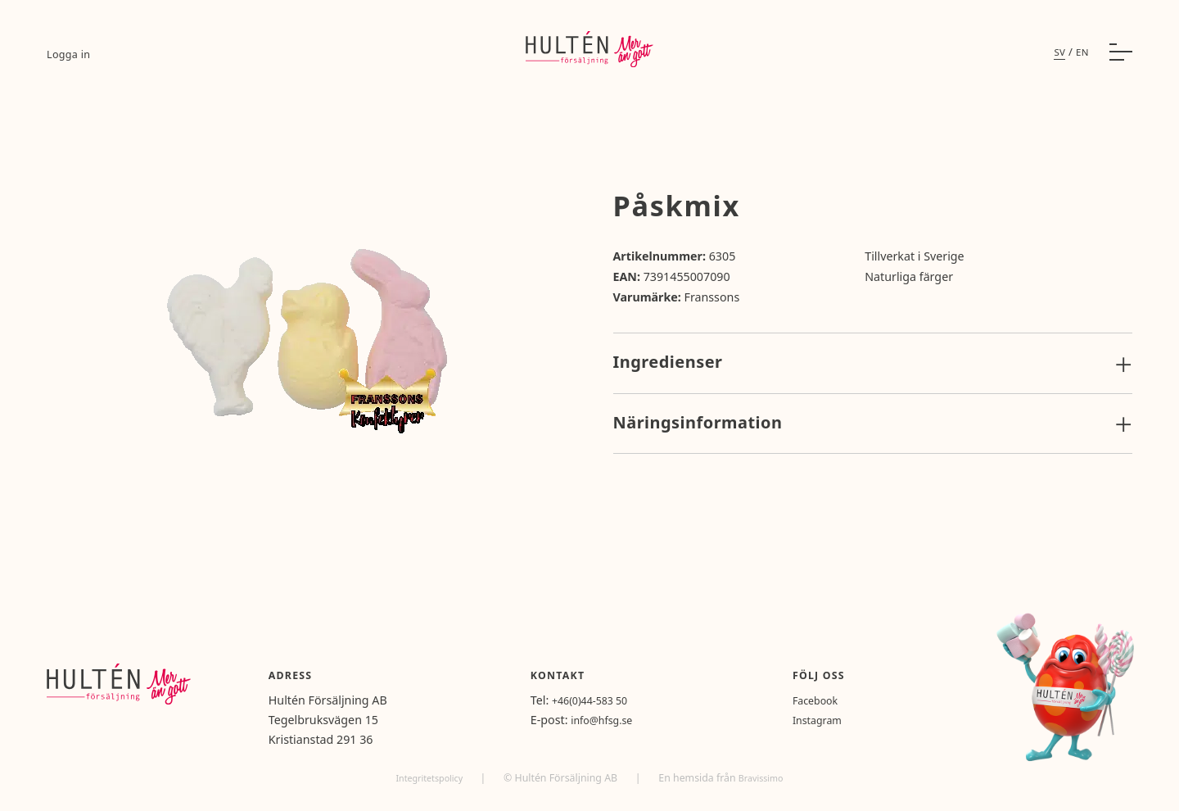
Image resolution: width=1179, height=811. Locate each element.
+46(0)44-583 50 (624, 700)
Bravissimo (766, 778)
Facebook (832, 700)
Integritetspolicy (427, 778)
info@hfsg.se (635, 719)
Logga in (70, 63)
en (1081, 61)
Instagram (834, 719)
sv (1057, 61)
